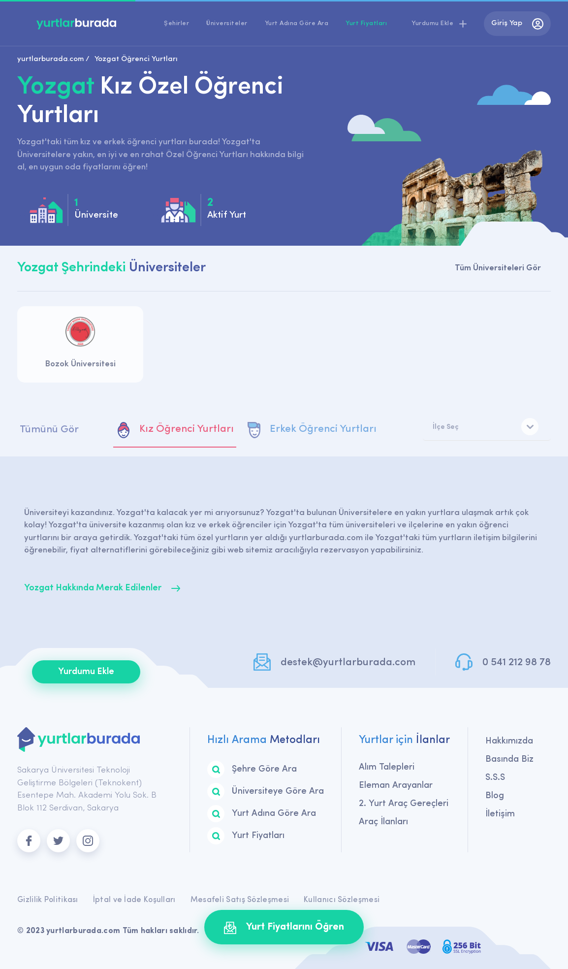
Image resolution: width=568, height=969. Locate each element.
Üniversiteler (227, 23)
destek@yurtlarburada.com (348, 662)
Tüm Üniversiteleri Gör (498, 268)
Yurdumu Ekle (86, 672)
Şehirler (176, 23)
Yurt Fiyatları (366, 23)
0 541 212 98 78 (516, 662)
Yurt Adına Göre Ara (297, 23)
